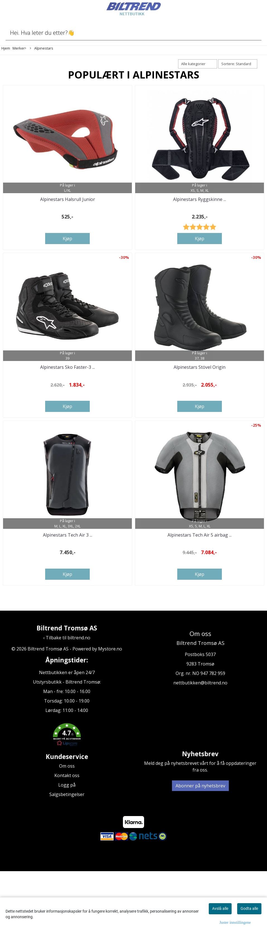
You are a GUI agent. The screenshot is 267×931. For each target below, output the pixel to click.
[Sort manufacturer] (197, 63)
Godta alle (249, 908)
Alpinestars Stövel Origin (199, 407)
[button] (66, 795)
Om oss (67, 826)
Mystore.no (110, 709)
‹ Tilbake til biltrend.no (66, 697)
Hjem (5, 48)
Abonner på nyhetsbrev (200, 845)
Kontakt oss (66, 835)
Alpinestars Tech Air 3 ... (67, 595)
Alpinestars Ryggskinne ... (199, 219)
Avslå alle (220, 908)
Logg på (67, 845)
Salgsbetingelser (66, 854)
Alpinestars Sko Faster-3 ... (67, 407)
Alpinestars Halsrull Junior (67, 219)
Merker (19, 48)
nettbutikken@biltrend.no (200, 743)
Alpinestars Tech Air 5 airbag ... (200, 595)
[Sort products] (237, 63)
